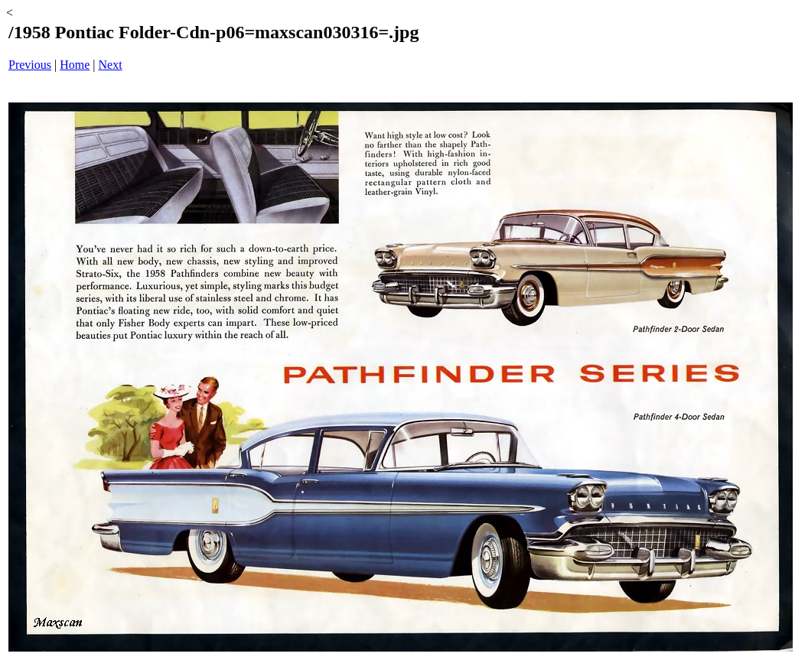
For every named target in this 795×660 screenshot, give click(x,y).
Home (75, 64)
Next (110, 64)
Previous (29, 64)
